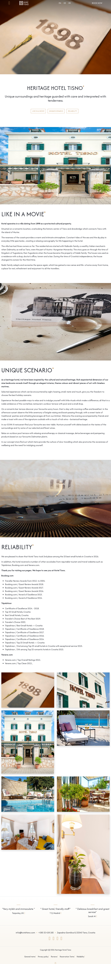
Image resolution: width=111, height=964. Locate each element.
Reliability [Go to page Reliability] (81, 956)
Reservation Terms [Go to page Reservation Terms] (67, 956)
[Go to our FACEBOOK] (49, 939)
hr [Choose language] (69, 3)
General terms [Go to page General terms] (30, 956)
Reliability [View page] (72, 111)
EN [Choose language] (60, 3)
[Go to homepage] (24, 2)
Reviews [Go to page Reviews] (54, 956)
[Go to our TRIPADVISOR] (57, 939)
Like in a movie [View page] (38, 111)
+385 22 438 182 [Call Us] (46, 932)
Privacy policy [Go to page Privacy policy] (43, 956)
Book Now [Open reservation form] (97, 3)
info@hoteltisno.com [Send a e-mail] (25, 932)
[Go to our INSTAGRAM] (53, 939)
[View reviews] (18, 908)
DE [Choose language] (65, 3)
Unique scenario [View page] (56, 111)
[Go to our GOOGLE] (61, 939)
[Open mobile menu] (9, 3)
